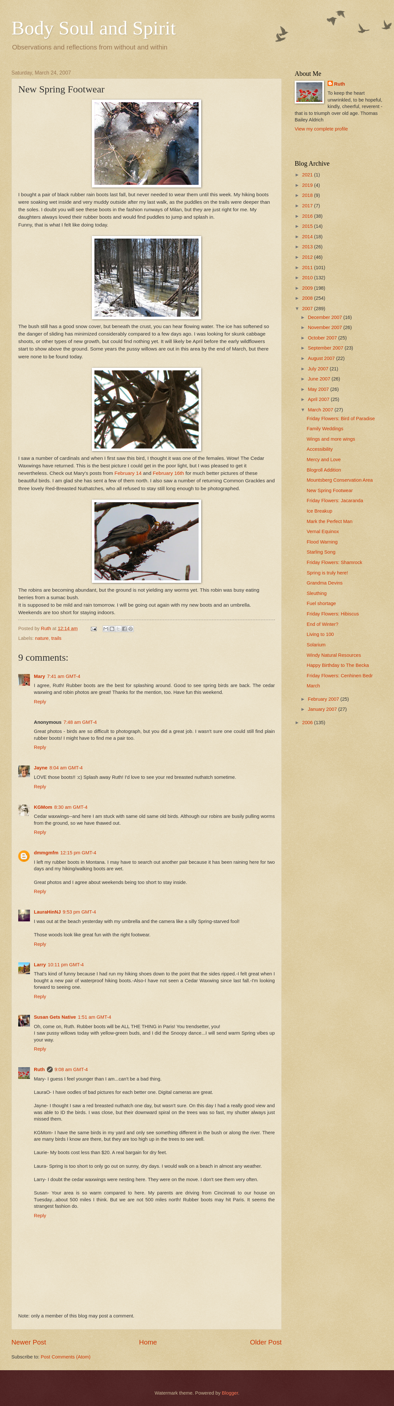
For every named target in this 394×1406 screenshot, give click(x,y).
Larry (40, 964)
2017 (308, 205)
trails (56, 638)
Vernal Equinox (323, 531)
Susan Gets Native (55, 1017)
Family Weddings (325, 428)
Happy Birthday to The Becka (338, 665)
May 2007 (319, 389)
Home (148, 1342)
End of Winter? (322, 624)
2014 (308, 236)
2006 (308, 722)
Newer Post (28, 1342)
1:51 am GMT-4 (94, 1017)
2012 (308, 257)
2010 (308, 277)
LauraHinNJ (47, 912)
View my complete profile (321, 128)
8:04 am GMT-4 (66, 767)
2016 (308, 216)
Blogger (230, 1393)
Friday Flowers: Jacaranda (335, 500)
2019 (308, 185)
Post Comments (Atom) (66, 1356)
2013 (308, 246)
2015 (308, 226)
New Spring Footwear (330, 490)
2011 (308, 267)
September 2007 (326, 348)
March (313, 685)
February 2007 (324, 699)
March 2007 (321, 409)
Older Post (266, 1342)
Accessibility (320, 449)
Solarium (316, 644)
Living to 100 (320, 634)
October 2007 (323, 337)
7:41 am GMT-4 (63, 676)
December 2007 (325, 317)
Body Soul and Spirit (93, 28)
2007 (308, 308)
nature (42, 638)
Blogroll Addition (324, 470)
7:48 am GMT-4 (80, 722)
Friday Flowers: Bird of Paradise (341, 418)
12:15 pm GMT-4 (78, 852)
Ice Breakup (319, 511)
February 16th (168, 473)
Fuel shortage (321, 603)
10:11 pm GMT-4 (66, 964)
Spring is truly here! (327, 572)
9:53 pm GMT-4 (79, 912)
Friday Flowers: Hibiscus (333, 613)
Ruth (39, 1069)
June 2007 (319, 378)
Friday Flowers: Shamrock (334, 562)
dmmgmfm (46, 852)
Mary (39, 676)
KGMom (43, 807)
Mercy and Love (324, 459)
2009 (308, 288)
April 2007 (319, 399)
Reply (40, 701)
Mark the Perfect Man (330, 521)
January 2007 (323, 709)
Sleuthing (317, 593)
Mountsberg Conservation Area (340, 480)
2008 (308, 298)
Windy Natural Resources (334, 655)
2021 (308, 174)
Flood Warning (322, 541)
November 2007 (325, 327)
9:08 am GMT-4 (71, 1069)
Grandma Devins (325, 583)
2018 (308, 195)
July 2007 (319, 368)
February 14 (128, 473)
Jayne (41, 767)
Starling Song (321, 552)
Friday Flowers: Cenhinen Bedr (340, 675)
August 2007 (322, 358)
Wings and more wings (331, 439)
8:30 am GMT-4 (70, 807)
